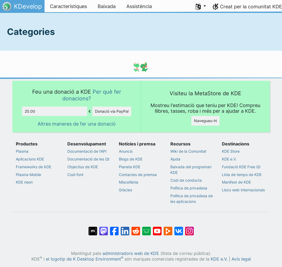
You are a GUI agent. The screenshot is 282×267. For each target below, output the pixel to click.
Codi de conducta (186, 180)
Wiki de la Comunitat (188, 151)
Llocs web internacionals (243, 190)
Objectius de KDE (82, 166)
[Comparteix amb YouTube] (157, 228)
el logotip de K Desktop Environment (84, 259)
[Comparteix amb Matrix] (93, 228)
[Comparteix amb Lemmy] (146, 228)
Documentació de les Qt (88, 159)
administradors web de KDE (130, 253)
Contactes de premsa (138, 174)
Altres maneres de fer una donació (77, 124)
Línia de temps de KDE (242, 174)
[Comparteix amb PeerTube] (168, 228)
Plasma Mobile (28, 174)
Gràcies (125, 190)
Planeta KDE (129, 166)
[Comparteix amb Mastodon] (103, 228)
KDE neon (24, 182)
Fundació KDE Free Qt (241, 166)
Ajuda (175, 159)
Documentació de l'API (87, 151)
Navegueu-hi (205, 120)
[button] (200, 6)
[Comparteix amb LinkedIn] (125, 228)
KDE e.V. (229, 159)
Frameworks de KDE (33, 166)
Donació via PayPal (112, 111)
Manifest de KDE (236, 182)
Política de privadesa (188, 188)
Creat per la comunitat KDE (251, 6)
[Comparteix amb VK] (178, 228)
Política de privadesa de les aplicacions (191, 198)
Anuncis (126, 151)
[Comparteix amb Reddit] (135, 228)
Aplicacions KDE (30, 159)
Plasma (22, 151)
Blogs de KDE (130, 159)
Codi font (75, 174)
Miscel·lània (128, 182)
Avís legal (241, 259)
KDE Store (231, 151)
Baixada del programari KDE (190, 169)
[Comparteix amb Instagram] (189, 228)
